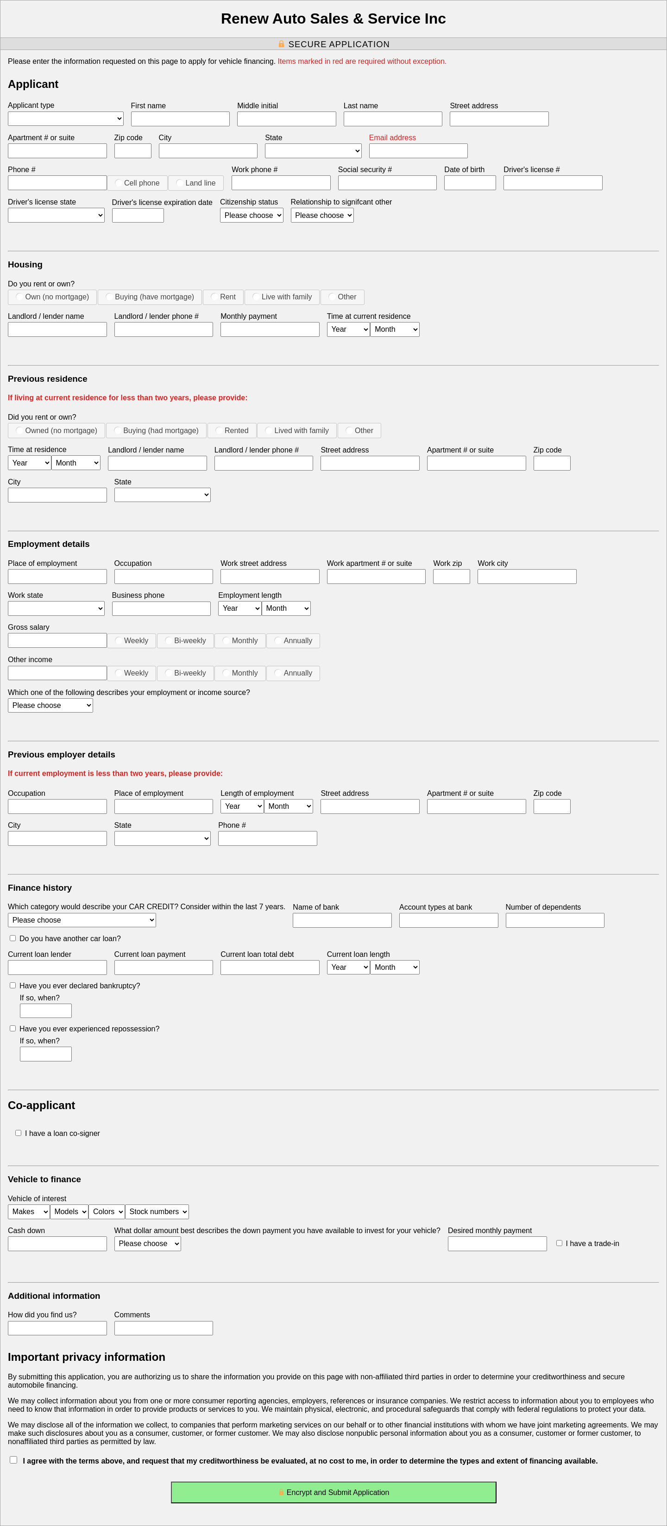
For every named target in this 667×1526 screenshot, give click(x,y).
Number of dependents (543, 907)
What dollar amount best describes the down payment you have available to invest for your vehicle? (277, 1230)
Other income (30, 660)
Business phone (138, 595)
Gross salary (29, 627)
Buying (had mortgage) (156, 430)
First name (148, 106)
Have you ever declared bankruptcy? (75, 986)
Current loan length (358, 954)
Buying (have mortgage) (150, 296)
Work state (25, 595)
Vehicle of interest (37, 1199)
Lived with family (297, 430)
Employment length (250, 595)
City (165, 138)
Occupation (133, 563)
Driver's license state (42, 202)
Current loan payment (150, 954)
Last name (361, 106)
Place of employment (42, 563)
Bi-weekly (185, 640)
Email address (392, 138)
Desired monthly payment (490, 1230)
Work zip (447, 563)
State (273, 138)
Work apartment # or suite (369, 563)
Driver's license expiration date (162, 202)
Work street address (253, 563)
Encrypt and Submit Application (334, 1494)
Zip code (128, 138)
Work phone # (254, 170)
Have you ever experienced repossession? (84, 1029)
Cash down (26, 1230)
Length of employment (257, 793)
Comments (132, 1315)
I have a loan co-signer (57, 1133)
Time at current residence (369, 316)
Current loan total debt (257, 954)
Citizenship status (249, 202)
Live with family (282, 296)
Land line (195, 183)
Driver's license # (531, 170)
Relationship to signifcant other (341, 202)
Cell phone (137, 183)
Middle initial (257, 106)
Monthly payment (248, 316)
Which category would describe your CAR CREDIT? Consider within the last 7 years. (146, 907)
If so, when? (40, 998)
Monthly (240, 640)
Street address (474, 106)
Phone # (22, 170)
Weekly (132, 640)
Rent (223, 296)
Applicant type (31, 105)
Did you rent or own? (42, 417)
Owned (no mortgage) (56, 430)
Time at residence (37, 449)
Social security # (365, 170)
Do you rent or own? (41, 284)
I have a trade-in (588, 1243)
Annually (293, 640)
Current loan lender (39, 954)
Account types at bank (435, 907)
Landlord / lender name (46, 316)
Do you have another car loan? (65, 939)
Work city (493, 563)
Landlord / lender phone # (156, 316)
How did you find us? (42, 1315)
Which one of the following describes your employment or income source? (129, 692)
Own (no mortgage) (52, 296)
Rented (232, 430)
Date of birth (464, 170)
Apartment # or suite (41, 138)
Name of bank (316, 907)
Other (342, 296)
